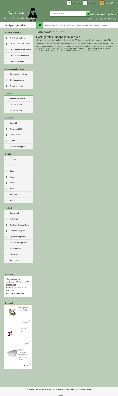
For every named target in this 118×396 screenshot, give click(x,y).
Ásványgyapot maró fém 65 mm (24, 308)
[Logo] (19, 13)
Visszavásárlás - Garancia (99, 25)
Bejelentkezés (77, 3)
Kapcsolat (42, 31)
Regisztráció (92, 3)
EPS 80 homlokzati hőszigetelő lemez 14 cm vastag (22, 354)
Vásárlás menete (84, 389)
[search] (88, 14)
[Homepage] (40, 25)
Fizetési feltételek (82, 25)
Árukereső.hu (59, 395)
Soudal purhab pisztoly (23, 330)
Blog (49, 31)
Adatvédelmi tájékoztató (65, 389)
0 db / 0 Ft (109, 2)
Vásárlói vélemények (51, 25)
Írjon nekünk (11, 284)
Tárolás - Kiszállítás (67, 25)
